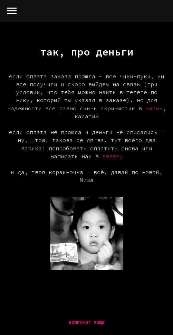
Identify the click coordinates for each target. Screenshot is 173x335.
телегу (112, 156)
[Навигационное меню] (12, 11)
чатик (154, 108)
